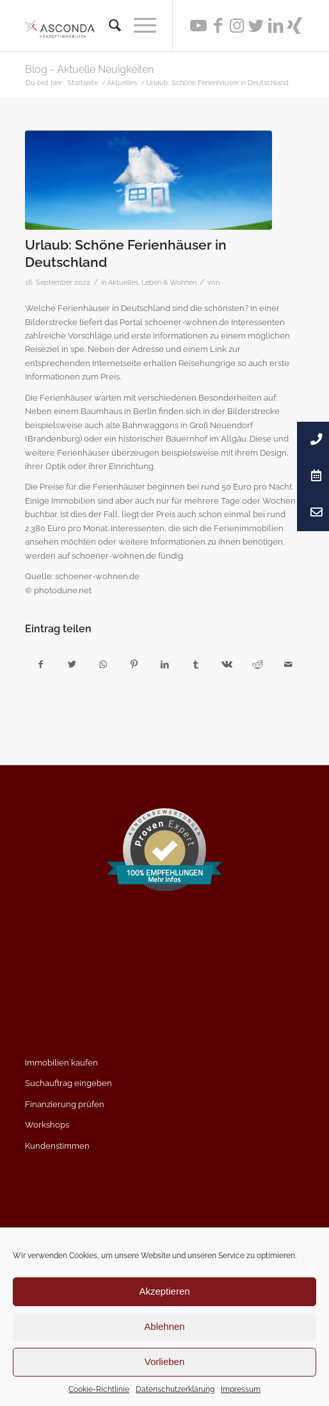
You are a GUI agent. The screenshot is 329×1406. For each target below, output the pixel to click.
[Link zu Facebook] (217, 25)
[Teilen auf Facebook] (41, 664)
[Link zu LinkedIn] (275, 25)
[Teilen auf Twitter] (72, 664)
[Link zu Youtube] (198, 25)
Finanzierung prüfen (64, 1104)
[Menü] (138, 25)
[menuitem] (108, 25)
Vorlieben (165, 1361)
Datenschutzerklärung (175, 1389)
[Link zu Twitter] (256, 25)
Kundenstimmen (57, 1146)
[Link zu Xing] (294, 25)
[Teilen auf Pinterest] (133, 664)
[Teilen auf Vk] (226, 664)
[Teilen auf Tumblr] (196, 664)
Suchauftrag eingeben (68, 1083)
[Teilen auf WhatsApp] (103, 664)
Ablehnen (164, 1326)
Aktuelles (123, 282)
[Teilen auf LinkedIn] (165, 664)
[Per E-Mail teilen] (288, 664)
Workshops (47, 1125)
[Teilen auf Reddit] (258, 664)
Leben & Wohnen (169, 282)
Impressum (241, 1389)
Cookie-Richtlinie (98, 1389)
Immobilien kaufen (61, 1062)
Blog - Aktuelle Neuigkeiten (89, 69)
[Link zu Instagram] (236, 25)
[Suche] (108, 25)
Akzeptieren (164, 1291)
